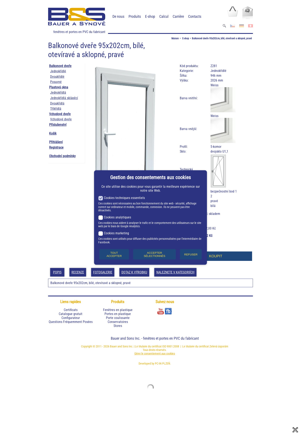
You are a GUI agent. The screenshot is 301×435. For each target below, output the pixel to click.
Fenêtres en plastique (118, 310)
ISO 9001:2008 (170, 346)
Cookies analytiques (114, 217)
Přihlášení (56, 142)
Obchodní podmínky (62, 156)
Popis (57, 272)
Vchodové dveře (60, 114)
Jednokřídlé (58, 71)
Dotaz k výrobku (134, 272)
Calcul (163, 16)
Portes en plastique (118, 314)
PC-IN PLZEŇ (162, 363)
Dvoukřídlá (57, 103)
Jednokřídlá (58, 92)
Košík (52, 133)
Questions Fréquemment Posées (71, 322)
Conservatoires (118, 322)
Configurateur (70, 318)
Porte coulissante (118, 318)
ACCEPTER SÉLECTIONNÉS (154, 254)
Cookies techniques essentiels (121, 198)
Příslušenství (57, 125)
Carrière (178, 16)
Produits (135, 16)
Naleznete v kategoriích (175, 272)
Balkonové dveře (60, 66)
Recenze (77, 272)
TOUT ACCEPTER (114, 254)
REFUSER (191, 254)
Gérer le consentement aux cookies (154, 353)
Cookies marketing (113, 233)
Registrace (56, 147)
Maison (175, 38)
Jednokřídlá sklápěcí (64, 98)
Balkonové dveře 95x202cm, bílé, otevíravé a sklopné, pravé (222, 38)
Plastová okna (58, 87)
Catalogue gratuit (70, 314)
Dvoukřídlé (57, 77)
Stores (118, 326)
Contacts (194, 16)
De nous (118, 16)
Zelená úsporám (218, 346)
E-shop (150, 16)
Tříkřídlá (55, 109)
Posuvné (56, 82)
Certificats (71, 310)
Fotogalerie (102, 272)
